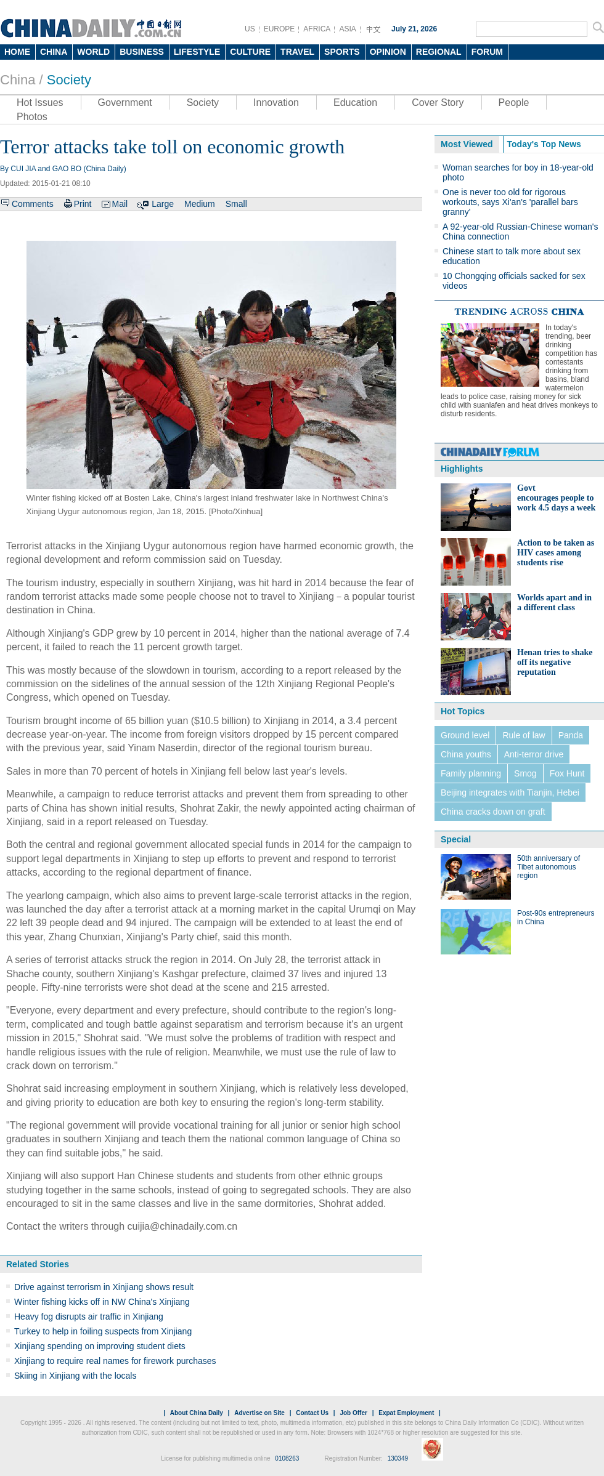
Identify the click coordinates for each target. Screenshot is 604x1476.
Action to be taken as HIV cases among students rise (555, 552)
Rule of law (523, 735)
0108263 (287, 1458)
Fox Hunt (567, 773)
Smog (525, 773)
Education (355, 102)
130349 (398, 1458)
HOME (17, 52)
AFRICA (316, 29)
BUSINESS (142, 52)
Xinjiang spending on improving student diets (100, 1346)
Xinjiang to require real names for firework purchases (115, 1361)
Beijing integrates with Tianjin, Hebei (510, 792)
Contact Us (312, 1412)
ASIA (347, 29)
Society (69, 79)
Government (125, 102)
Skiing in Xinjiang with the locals (75, 1376)
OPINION (388, 52)
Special (456, 839)
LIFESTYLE (197, 52)
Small (236, 204)
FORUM (487, 52)
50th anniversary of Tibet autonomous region (548, 867)
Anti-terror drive (533, 754)
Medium (199, 204)
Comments (33, 204)
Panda (570, 735)
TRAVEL (297, 52)
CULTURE (250, 52)
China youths (466, 754)
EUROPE (279, 29)
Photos (32, 116)
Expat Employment (406, 1412)
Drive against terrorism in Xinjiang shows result (104, 1287)
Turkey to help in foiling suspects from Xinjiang (103, 1331)
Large (163, 204)
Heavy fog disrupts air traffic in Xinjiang (88, 1316)
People (514, 102)
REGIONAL (439, 52)
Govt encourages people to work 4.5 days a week (556, 497)
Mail (120, 204)
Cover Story (437, 102)
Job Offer (353, 1412)
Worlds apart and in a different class (554, 602)
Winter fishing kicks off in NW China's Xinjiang (102, 1302)
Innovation (276, 102)
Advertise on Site (259, 1412)
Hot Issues (40, 102)
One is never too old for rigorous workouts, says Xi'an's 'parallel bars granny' (510, 202)
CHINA (53, 52)
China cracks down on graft (493, 812)
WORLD (93, 52)
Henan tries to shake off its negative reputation (555, 662)
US (250, 29)
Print (83, 204)
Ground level (465, 735)
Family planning (471, 773)
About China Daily (196, 1412)
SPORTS (342, 52)
